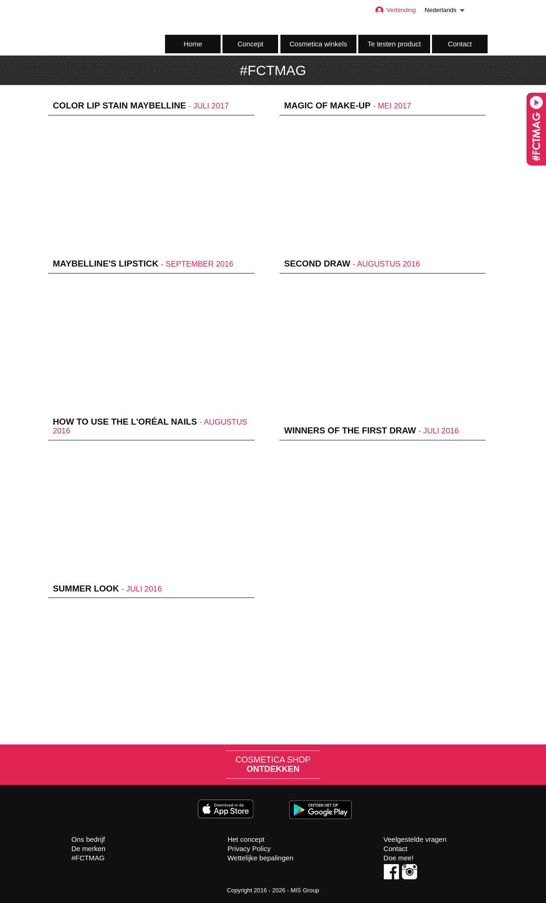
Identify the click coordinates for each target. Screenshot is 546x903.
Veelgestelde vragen (414, 839)
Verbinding (395, 9)
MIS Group (305, 890)
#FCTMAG (88, 858)
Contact (460, 44)
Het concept (246, 839)
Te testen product (394, 44)
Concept (250, 44)
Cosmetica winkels (318, 44)
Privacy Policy (249, 848)
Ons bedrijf (88, 839)
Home (193, 44)
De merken (88, 848)
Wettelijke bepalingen (260, 858)
